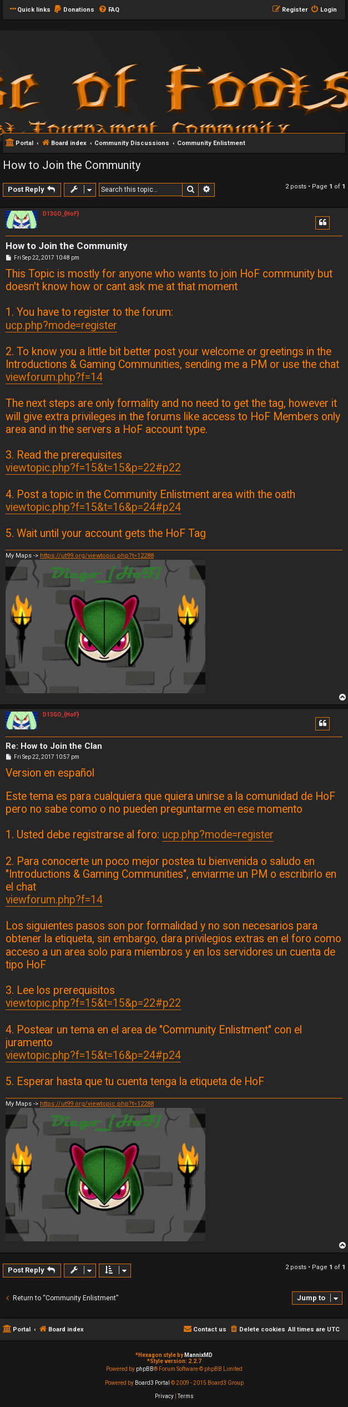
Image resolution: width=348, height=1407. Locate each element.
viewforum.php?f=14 (54, 377)
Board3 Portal (152, 1383)
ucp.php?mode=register (61, 325)
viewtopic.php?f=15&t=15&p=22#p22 (93, 467)
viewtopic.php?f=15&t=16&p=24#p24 (93, 507)
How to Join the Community (71, 165)
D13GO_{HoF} (61, 214)
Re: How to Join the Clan (54, 746)
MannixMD (198, 1355)
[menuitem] (73, 10)
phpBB (145, 1369)
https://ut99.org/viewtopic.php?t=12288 (97, 555)
